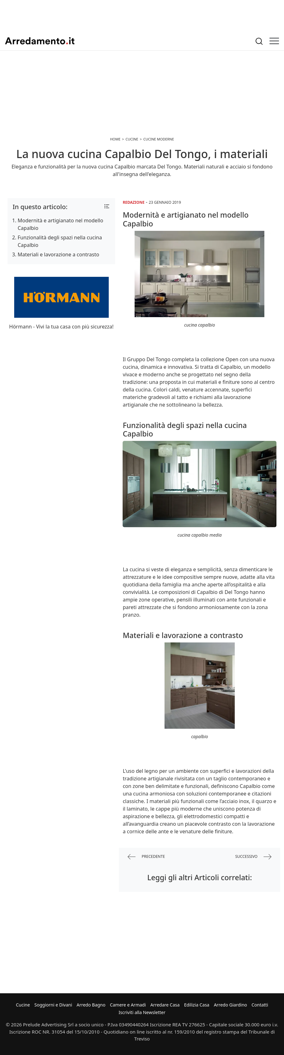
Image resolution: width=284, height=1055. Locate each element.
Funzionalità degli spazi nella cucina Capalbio (60, 241)
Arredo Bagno (91, 1005)
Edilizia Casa (196, 1005)
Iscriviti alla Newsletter (142, 1012)
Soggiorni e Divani (53, 1005)
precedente (146, 857)
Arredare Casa (165, 1005)
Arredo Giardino (230, 1005)
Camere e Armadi (128, 1005)
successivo (253, 857)
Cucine (23, 1005)
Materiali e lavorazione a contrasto (58, 254)
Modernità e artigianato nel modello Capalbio (60, 224)
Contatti (260, 1005)
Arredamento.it (39, 41)
